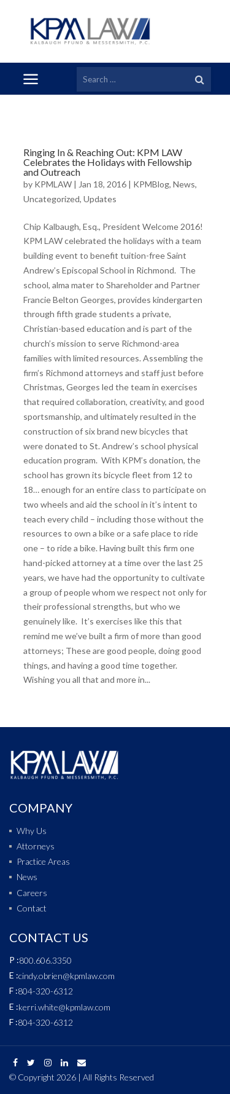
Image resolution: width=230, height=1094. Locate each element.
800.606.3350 (45, 960)
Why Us (32, 830)
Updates (100, 199)
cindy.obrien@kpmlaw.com (66, 975)
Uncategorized (51, 199)
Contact (32, 908)
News (184, 184)
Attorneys (36, 846)
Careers (32, 892)
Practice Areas (43, 861)
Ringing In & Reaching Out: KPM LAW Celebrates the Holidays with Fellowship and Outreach (107, 162)
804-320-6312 (45, 991)
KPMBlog (151, 184)
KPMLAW (53, 184)
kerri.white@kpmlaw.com (64, 1007)
